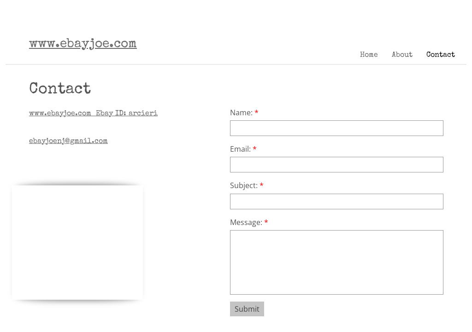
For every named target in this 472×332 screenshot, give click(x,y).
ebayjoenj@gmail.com (68, 141)
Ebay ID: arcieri (93, 114)
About (402, 55)
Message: (249, 222)
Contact (440, 55)
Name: (244, 112)
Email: (243, 149)
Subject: (247, 185)
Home (369, 55)
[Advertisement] (81, 243)
